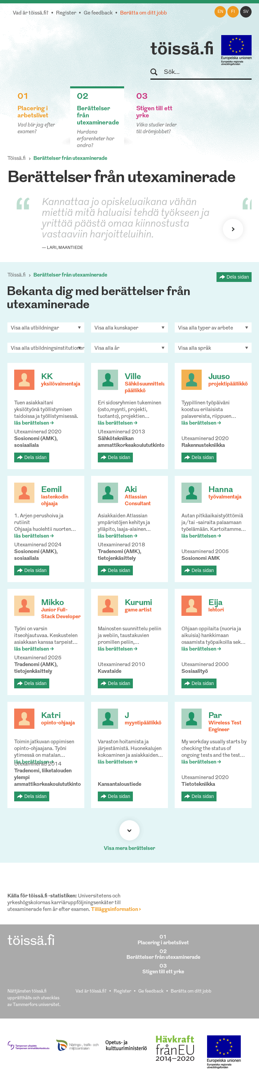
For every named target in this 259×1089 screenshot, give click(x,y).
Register (66, 13)
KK (47, 377)
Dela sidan (238, 277)
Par (215, 716)
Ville (133, 377)
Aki (131, 490)
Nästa (233, 229)
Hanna (220, 490)
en (220, 12)
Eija (215, 603)
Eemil (51, 490)
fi (233, 12)
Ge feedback (98, 13)
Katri (51, 716)
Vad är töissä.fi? (31, 13)
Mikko (52, 603)
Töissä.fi (16, 158)
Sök (157, 72)
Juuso (219, 377)
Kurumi (138, 603)
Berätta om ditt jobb (143, 13)
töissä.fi (182, 50)
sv (246, 12)
